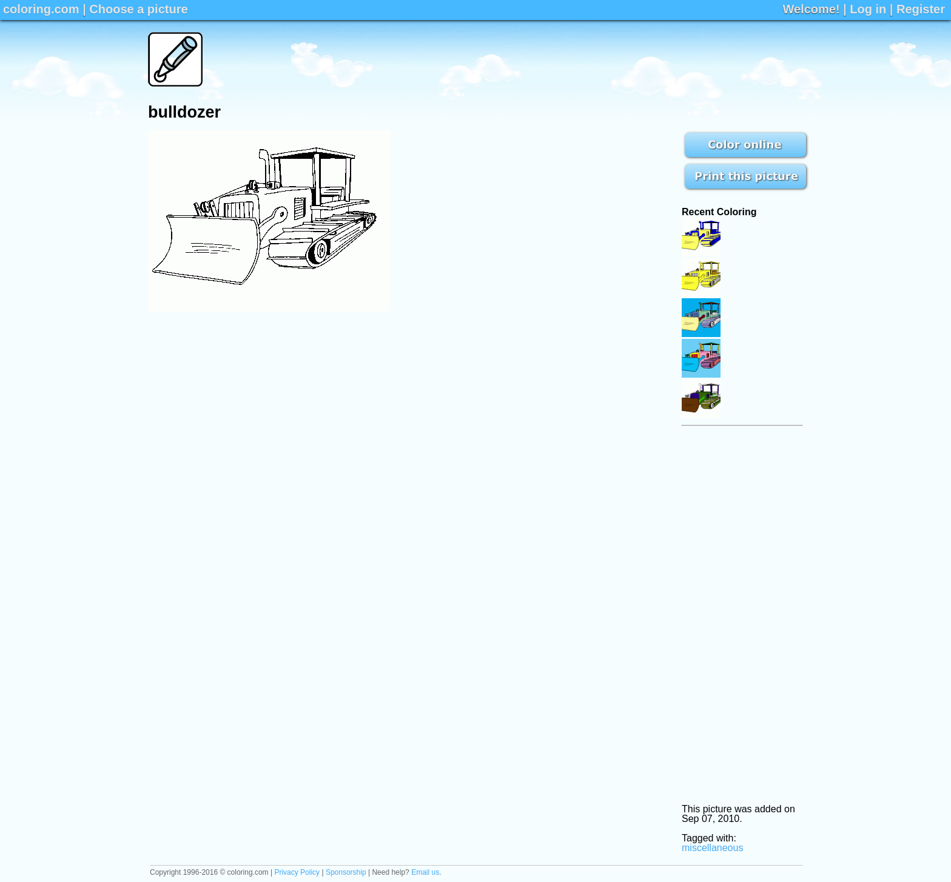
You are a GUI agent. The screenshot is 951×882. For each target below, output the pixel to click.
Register (920, 9)
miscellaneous (712, 848)
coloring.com (41, 9)
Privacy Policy (297, 872)
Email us (425, 872)
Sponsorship (346, 872)
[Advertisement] (582, 59)
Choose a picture (138, 9)
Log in (868, 9)
